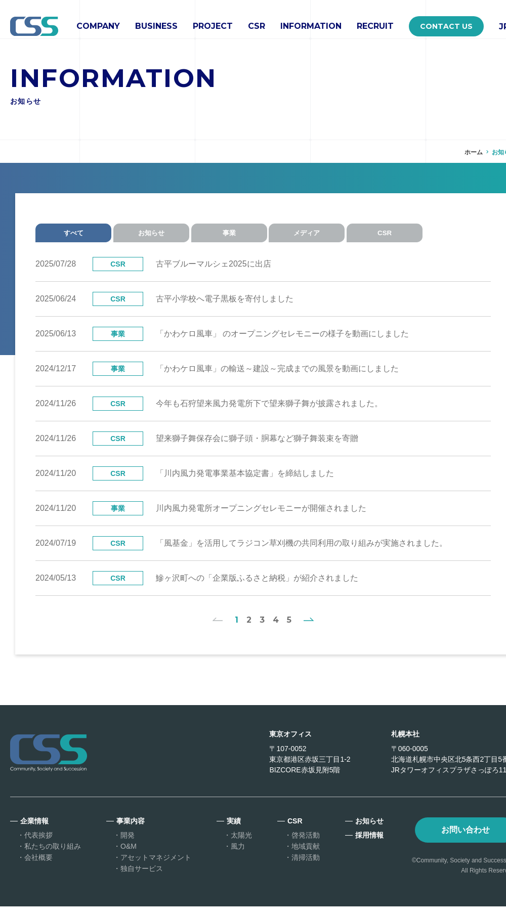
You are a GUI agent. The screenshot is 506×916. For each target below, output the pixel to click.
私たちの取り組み (52, 856)
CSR (256, 26)
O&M (128, 856)
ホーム (474, 152)
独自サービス (141, 878)
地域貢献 (305, 856)
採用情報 (369, 844)
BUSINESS (156, 26)
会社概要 (38, 867)
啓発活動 (305, 845)
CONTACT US (446, 26)
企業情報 (34, 830)
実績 (234, 830)
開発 (127, 845)
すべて (73, 235)
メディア (324, 235)
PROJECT (213, 26)
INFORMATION (311, 26)
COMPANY (98, 26)
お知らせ (157, 235)
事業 (240, 235)
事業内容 (130, 830)
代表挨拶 (38, 845)
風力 (238, 856)
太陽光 (241, 845)
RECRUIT (375, 26)
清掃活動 (305, 867)
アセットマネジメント (155, 867)
